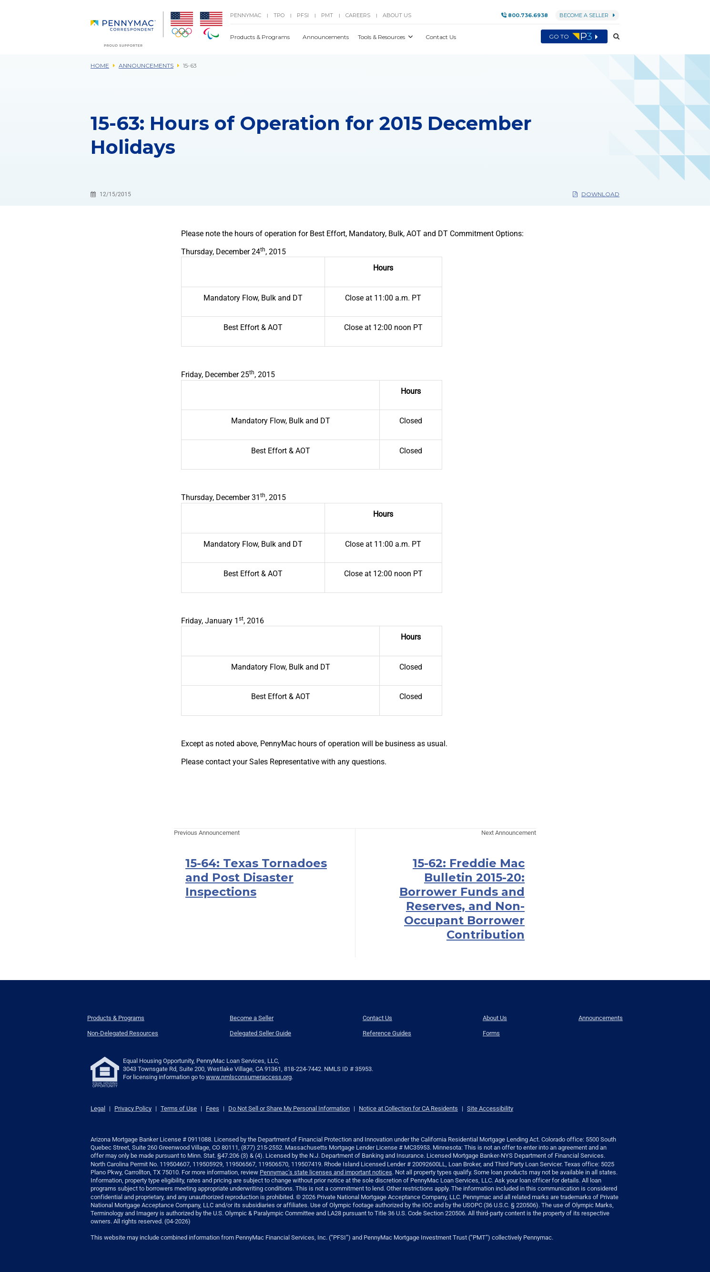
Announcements (146, 65)
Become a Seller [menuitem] (252, 1018)
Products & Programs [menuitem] (115, 1018)
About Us (397, 15)
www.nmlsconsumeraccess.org (249, 1077)
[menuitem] (127, 29)
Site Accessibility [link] (490, 1108)
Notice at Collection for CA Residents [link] (408, 1108)
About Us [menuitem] (495, 1018)
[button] (613, 37)
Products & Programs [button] (260, 36)
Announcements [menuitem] (600, 1018)
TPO (279, 15)
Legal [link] (98, 1108)
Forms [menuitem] (491, 1033)
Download (596, 194)
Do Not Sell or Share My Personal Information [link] (289, 1108)
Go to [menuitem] (574, 36)
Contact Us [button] (441, 36)
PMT (327, 15)
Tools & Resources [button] (382, 36)
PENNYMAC (245, 15)
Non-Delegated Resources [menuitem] (122, 1033)
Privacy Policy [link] (133, 1108)
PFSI (303, 15)
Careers (357, 15)
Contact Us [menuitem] (377, 1018)
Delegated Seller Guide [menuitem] (260, 1033)
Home (100, 65)
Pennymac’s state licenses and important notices (326, 1172)
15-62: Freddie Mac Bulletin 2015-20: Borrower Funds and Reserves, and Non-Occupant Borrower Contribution (462, 898)
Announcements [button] (326, 36)
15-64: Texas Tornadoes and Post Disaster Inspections (256, 877)
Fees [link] (212, 1108)
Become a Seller (587, 15)
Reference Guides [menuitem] (387, 1033)
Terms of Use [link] (179, 1108)
